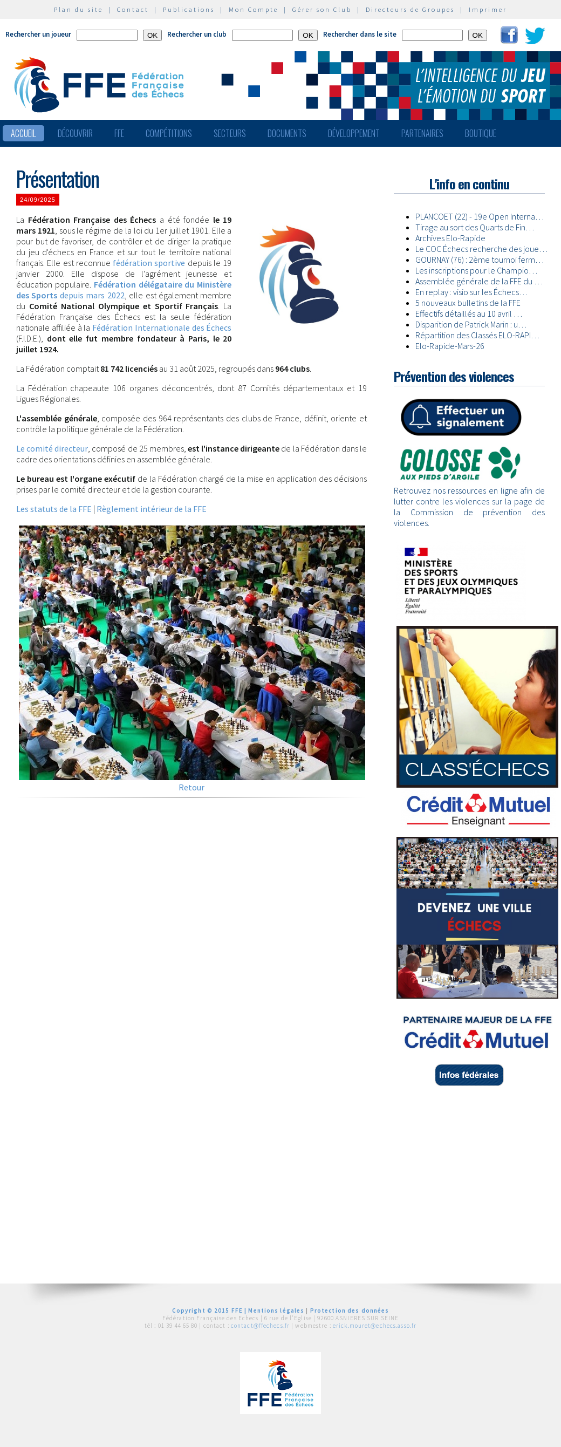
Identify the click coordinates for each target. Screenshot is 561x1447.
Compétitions (169, 133)
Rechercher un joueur (38, 34)
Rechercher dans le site (359, 34)
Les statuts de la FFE (54, 508)
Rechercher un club (197, 34)
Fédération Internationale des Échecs (161, 327)
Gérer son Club (322, 9)
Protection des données (349, 1310)
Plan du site (78, 9)
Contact (133, 9)
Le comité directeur (52, 448)
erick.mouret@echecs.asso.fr (374, 1325)
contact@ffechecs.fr (260, 1325)
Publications (189, 9)
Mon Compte (253, 9)
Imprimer (488, 9)
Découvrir (75, 133)
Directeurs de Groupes (410, 9)
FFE (119, 133)
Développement (354, 133)
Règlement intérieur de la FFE (152, 508)
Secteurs (230, 133)
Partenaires (422, 133)
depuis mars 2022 (123, 290)
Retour (191, 787)
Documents (287, 133)
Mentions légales (276, 1310)
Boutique (480, 133)
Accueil (23, 133)
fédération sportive (149, 262)
